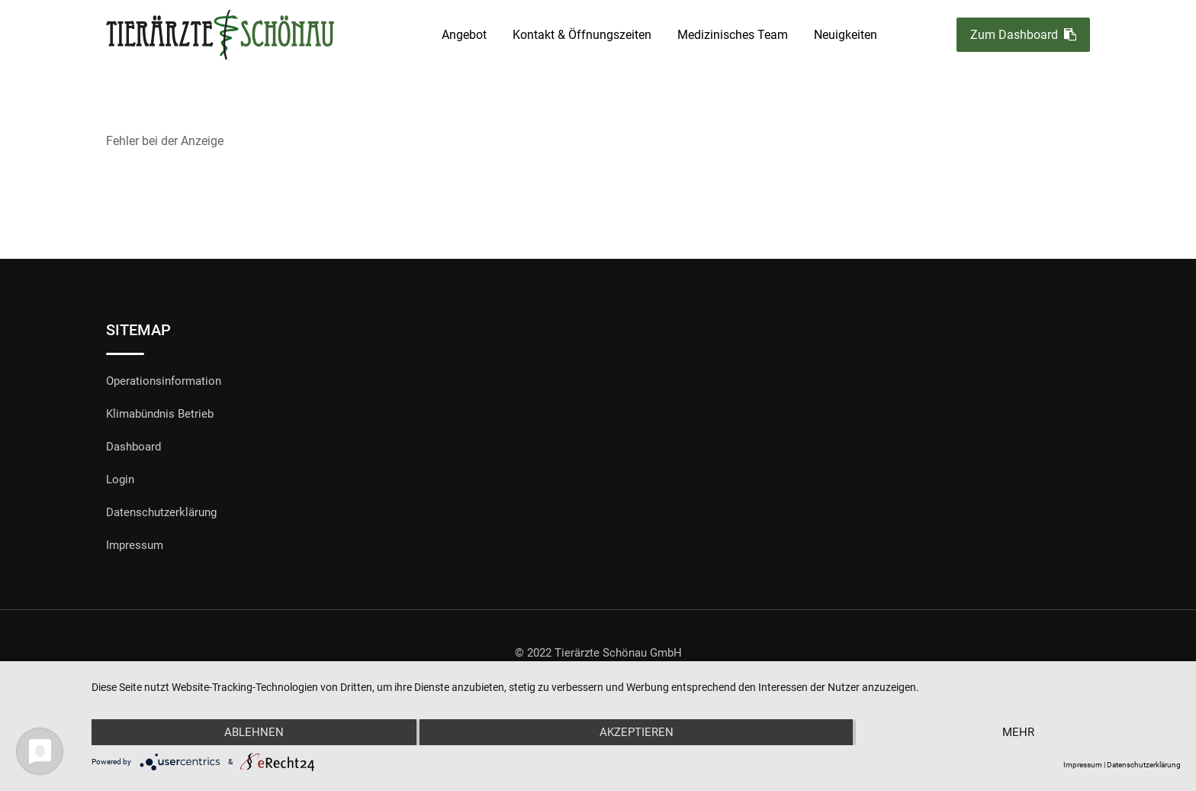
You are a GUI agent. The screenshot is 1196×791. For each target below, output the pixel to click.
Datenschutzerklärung (161, 512)
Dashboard (133, 447)
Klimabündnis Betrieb (160, 414)
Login (120, 479)
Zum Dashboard (1023, 34)
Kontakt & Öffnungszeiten (582, 34)
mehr (1018, 732)
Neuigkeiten (845, 34)
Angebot (464, 34)
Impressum (134, 545)
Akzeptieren (637, 732)
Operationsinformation (163, 381)
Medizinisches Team (732, 34)
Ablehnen (254, 732)
